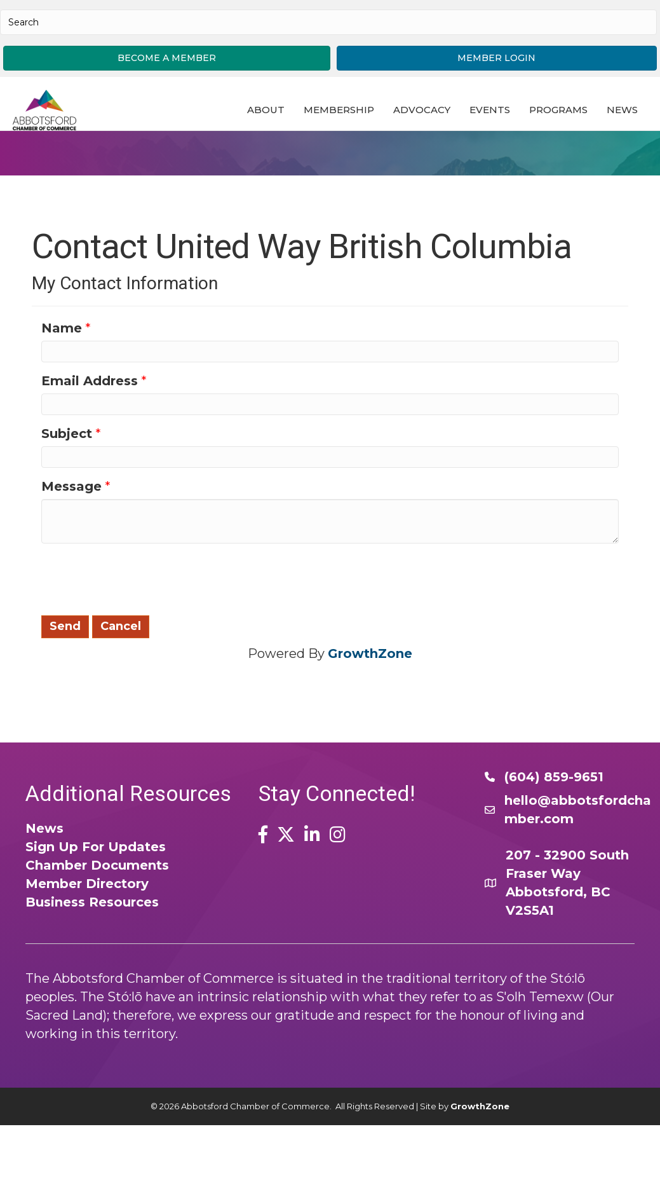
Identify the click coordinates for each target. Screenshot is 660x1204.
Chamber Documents (97, 918)
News (263, 146)
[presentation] (137, 631)
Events (490, 114)
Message (71, 539)
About (266, 114)
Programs (559, 114)
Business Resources (92, 955)
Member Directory (87, 937)
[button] (166, 58)
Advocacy (422, 114)
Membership (339, 114)
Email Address (89, 434)
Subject (66, 487)
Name (61, 381)
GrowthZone (370, 707)
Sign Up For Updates (95, 900)
